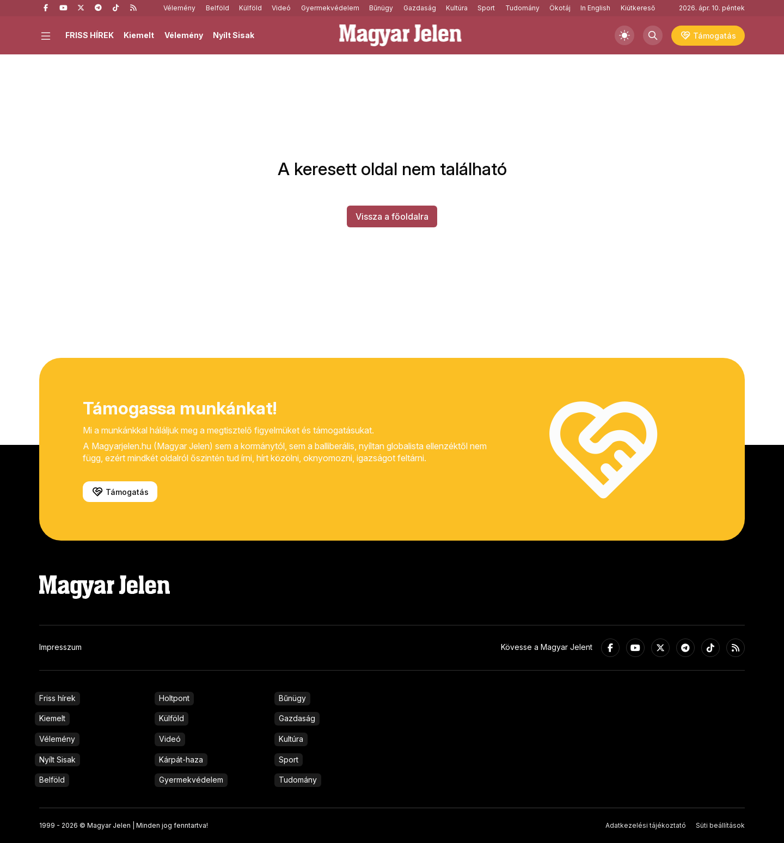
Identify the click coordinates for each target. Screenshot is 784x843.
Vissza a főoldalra (392, 216)
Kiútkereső (638, 8)
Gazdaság (419, 8)
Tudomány (522, 8)
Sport (486, 8)
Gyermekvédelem (330, 8)
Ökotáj (560, 8)
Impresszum (60, 647)
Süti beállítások (720, 825)
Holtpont (174, 698)
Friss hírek (57, 698)
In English (595, 8)
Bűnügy (381, 8)
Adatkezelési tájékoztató (645, 825)
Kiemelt (139, 35)
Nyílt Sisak (233, 35)
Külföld (250, 8)
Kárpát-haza (181, 759)
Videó (281, 8)
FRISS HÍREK (89, 35)
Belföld (217, 8)
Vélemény (179, 8)
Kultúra (457, 8)
